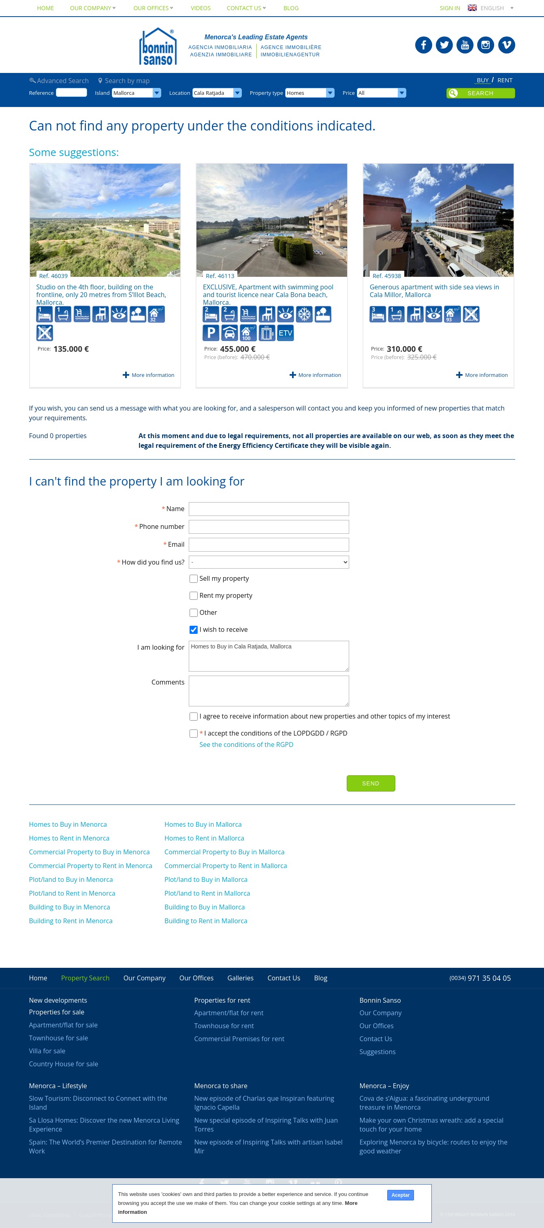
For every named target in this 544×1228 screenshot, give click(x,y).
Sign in (450, 8)
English (485, 8)
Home (45, 8)
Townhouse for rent (224, 1025)
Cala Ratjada (209, 92)
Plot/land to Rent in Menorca (72, 893)
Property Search (85, 977)
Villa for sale (47, 1050)
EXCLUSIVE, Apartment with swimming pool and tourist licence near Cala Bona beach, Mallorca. (268, 290)
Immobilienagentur (290, 55)
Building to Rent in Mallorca (205, 920)
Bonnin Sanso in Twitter (444, 44)
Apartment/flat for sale (63, 1024)
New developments (58, 1000)
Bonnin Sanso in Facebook (423, 44)
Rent (504, 80)
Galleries (240, 977)
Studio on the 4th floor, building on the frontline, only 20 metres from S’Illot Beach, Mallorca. (101, 290)
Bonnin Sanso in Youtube (465, 44)
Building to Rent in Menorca (71, 920)
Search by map (127, 80)
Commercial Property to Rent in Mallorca (225, 865)
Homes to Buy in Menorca (68, 824)
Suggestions (378, 1051)
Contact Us (247, 8)
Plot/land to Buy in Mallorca (205, 879)
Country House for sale (63, 1063)
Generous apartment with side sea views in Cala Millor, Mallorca (434, 288)
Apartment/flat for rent (229, 1012)
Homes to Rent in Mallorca (204, 838)
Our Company (93, 8)
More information (153, 375)
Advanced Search (63, 80)
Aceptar (401, 1195)
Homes (295, 92)
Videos (201, 8)
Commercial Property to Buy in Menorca (89, 851)
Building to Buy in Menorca (69, 907)
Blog (291, 8)
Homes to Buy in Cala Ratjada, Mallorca (269, 656)
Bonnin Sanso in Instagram (485, 44)
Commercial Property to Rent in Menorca (91, 865)
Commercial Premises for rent (239, 1038)
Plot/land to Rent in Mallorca (207, 893)
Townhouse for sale (58, 1037)
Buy (483, 80)
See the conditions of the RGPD (247, 744)
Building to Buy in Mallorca (204, 907)
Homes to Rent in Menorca (69, 838)
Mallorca (123, 92)
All (361, 92)
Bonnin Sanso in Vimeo (506, 44)
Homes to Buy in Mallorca (203, 824)
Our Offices (154, 8)
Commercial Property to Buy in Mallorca (224, 851)
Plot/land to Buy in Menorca (71, 879)
